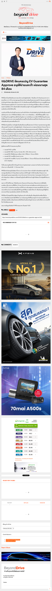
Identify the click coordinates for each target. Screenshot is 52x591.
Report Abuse (5, 547)
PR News (8, 78)
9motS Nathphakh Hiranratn (13, 539)
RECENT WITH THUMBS (9, 480)
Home (2, 78)
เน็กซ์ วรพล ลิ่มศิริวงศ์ (11, 541)
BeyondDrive (26, 23)
